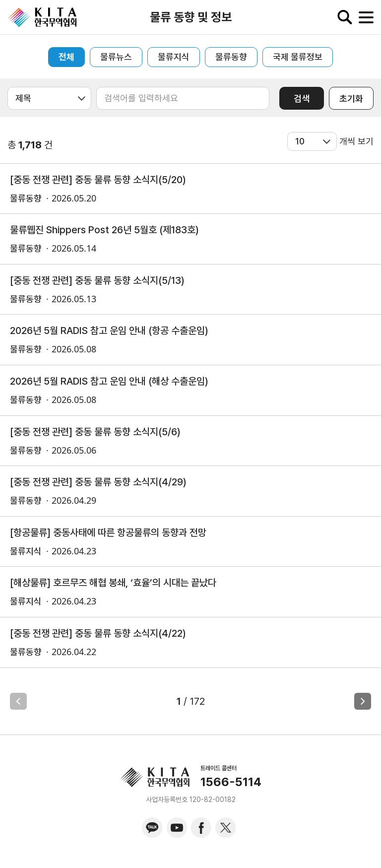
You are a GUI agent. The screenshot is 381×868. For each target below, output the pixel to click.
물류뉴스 (116, 57)
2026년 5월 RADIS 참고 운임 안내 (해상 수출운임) (109, 381)
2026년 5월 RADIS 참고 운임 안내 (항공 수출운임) (109, 330)
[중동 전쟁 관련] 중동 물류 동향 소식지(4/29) (98, 482)
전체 (66, 57)
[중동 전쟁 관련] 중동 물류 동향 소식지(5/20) (98, 180)
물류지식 (174, 57)
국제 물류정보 (297, 57)
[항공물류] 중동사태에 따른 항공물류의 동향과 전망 (108, 532)
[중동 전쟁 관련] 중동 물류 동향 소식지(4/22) (98, 633)
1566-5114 (230, 782)
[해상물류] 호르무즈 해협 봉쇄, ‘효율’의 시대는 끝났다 (113, 583)
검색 (302, 98)
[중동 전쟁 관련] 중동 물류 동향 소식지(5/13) (97, 280)
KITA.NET (42, 17)
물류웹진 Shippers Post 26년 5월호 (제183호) (104, 230)
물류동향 (231, 57)
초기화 (351, 98)
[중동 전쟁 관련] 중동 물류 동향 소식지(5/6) (95, 432)
